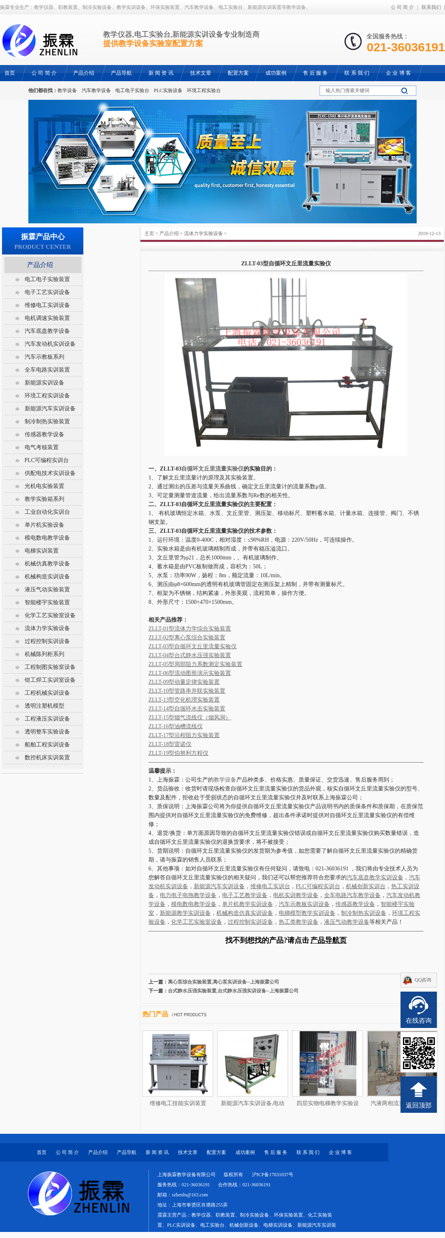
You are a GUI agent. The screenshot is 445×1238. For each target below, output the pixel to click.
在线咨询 (419, 1020)
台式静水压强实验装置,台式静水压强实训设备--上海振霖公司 (233, 991)
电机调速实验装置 (47, 318)
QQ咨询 (423, 980)
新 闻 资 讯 (157, 1152)
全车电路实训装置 (47, 370)
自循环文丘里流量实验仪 (212, 469)
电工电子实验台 (132, 90)
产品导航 (126, 1152)
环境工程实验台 (204, 90)
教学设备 (67, 90)
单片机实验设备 (44, 525)
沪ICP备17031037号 (273, 1174)
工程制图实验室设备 (50, 667)
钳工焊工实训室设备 (50, 680)
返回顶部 (419, 1105)
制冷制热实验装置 (47, 421)
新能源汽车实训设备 (50, 409)
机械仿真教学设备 (47, 564)
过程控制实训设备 (47, 641)
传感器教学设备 (44, 434)
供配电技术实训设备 (50, 473)
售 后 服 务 (275, 1152)
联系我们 (431, 7)
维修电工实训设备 (47, 305)
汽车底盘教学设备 (47, 331)
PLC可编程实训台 (47, 460)
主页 (149, 233)
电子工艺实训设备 (47, 292)
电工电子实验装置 (47, 279)
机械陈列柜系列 (44, 654)
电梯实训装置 (42, 551)
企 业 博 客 (340, 1152)
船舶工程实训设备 (47, 745)
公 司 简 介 (402, 7)
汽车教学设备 (96, 90)
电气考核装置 (42, 447)
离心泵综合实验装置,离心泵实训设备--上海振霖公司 (223, 982)
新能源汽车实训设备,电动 (253, 1103)
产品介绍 (169, 233)
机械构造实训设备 (47, 577)
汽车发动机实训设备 (50, 344)
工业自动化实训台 (47, 512)
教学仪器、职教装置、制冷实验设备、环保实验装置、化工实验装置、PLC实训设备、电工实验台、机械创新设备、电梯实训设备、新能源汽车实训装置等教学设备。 (246, 1225)
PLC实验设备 (168, 90)
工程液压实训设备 (47, 719)
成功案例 (245, 1152)
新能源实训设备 (44, 383)
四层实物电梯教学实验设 (328, 1103)
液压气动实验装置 (47, 589)
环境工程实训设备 (47, 396)
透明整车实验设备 (47, 732)
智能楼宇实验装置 (47, 602)
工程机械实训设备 (47, 693)
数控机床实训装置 (47, 758)
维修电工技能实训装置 (178, 1103)
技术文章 (187, 1152)
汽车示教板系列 (44, 357)
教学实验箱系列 (44, 499)
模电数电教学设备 (47, 538)
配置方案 (216, 1152)
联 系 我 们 (308, 1152)
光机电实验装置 (44, 486)
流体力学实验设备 (203, 233)
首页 (42, 1152)
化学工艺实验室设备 (50, 615)
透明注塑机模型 (44, 706)
